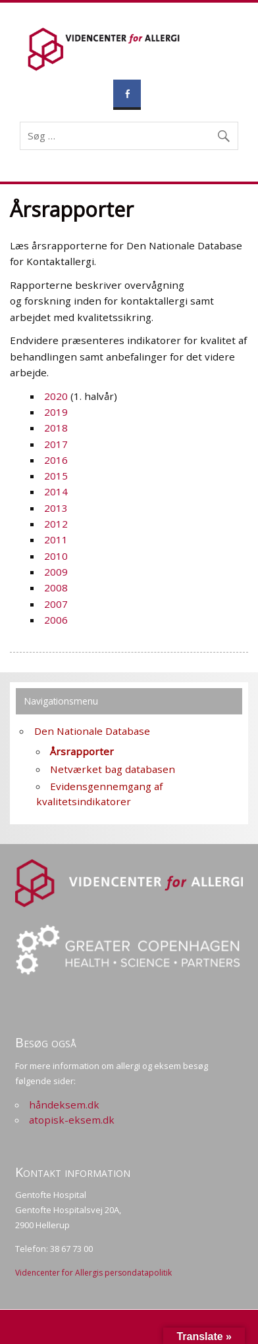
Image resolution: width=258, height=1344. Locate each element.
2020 (56, 396)
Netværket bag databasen (112, 769)
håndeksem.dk (64, 1104)
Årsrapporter (82, 751)
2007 (56, 603)
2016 (56, 459)
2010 (56, 555)
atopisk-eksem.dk (72, 1119)
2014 (56, 491)
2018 (56, 427)
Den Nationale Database (92, 730)
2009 (56, 571)
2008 (56, 587)
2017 (56, 444)
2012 (56, 523)
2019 (56, 411)
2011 (56, 539)
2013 (56, 507)
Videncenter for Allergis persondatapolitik (93, 1272)
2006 (56, 619)
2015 (56, 475)
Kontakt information (72, 1172)
